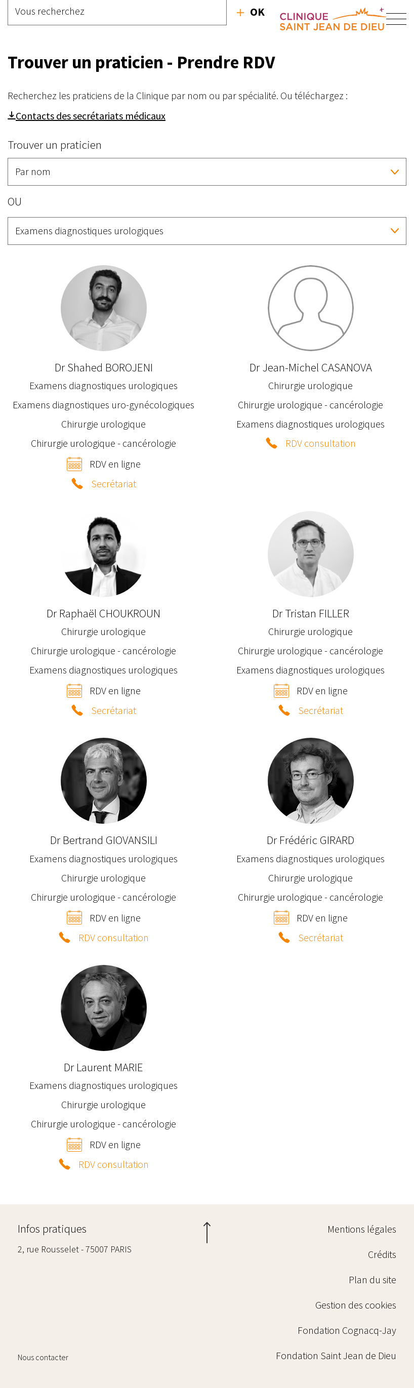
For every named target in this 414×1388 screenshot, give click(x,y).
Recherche (251, 12)
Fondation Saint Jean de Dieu (336, 1355)
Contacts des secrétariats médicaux (90, 115)
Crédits (382, 1254)
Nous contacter (43, 1357)
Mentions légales (361, 1229)
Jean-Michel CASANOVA (311, 367)
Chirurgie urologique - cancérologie (103, 443)
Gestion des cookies (355, 1304)
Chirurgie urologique (103, 423)
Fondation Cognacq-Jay (347, 1330)
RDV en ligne (115, 463)
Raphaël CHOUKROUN (103, 613)
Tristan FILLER (310, 613)
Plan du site (372, 1279)
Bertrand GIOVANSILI (103, 839)
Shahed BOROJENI (104, 367)
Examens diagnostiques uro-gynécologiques (103, 404)
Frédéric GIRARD (310, 839)
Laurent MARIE (103, 1067)
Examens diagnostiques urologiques (103, 385)
